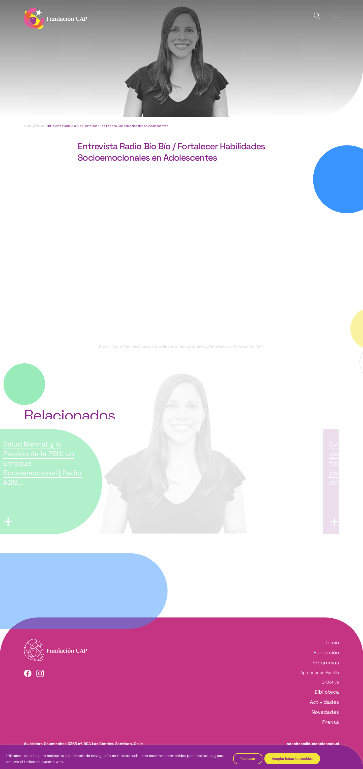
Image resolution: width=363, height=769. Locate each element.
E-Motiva (330, 682)
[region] (181, 757)
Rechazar (247, 759)
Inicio (28, 126)
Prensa (39, 126)
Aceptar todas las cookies (292, 759)
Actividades (324, 702)
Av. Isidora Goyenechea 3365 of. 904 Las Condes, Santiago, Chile (83, 743)
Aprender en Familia (319, 672)
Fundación (326, 652)
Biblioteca (326, 692)
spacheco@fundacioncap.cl (313, 743)
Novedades (325, 712)
